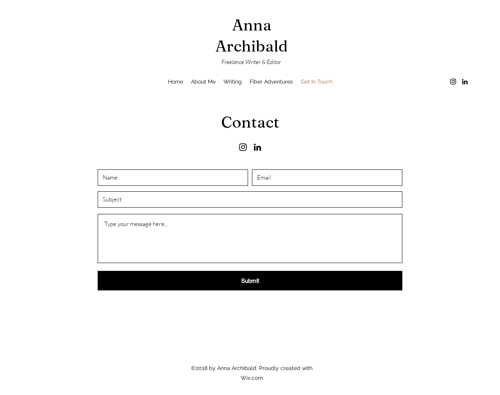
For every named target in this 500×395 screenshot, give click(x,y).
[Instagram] (453, 81)
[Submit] (250, 280)
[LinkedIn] (465, 81)
